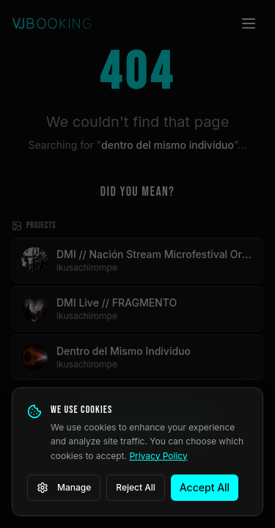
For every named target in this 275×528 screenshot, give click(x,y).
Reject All (135, 487)
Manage (64, 488)
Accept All (205, 487)
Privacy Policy (158, 455)
